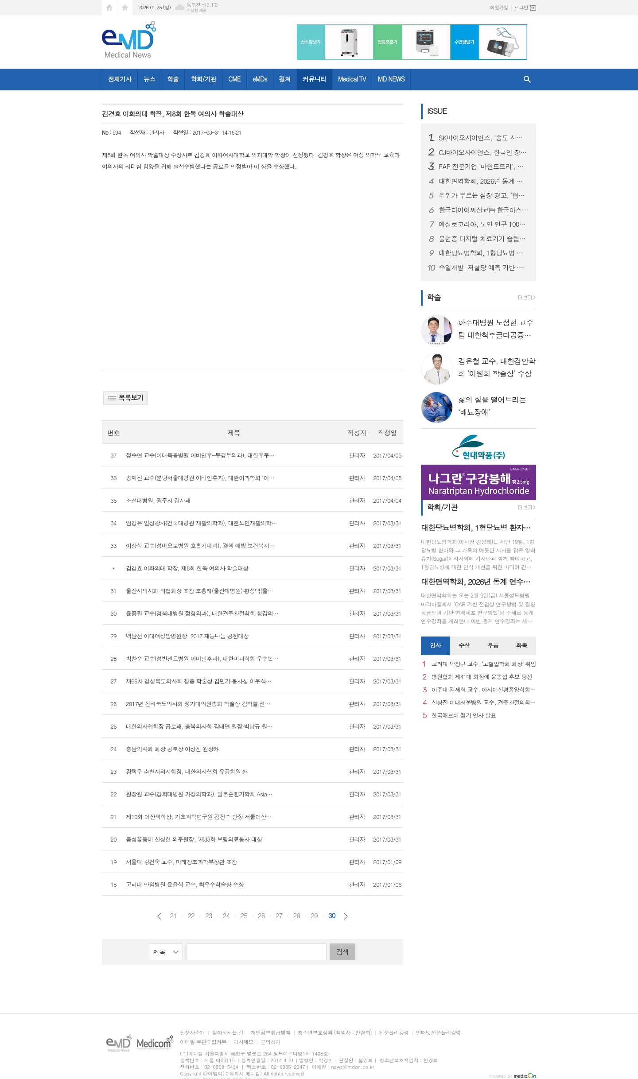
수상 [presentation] (464, 645)
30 (331, 915)
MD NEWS (391, 78)
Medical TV (352, 78)
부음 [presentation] (492, 645)
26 (261, 915)
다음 (346, 916)
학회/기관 (203, 78)
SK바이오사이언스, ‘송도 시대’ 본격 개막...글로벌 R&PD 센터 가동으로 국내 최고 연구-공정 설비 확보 (484, 137)
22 (191, 915)
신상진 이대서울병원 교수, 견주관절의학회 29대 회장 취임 (484, 702)
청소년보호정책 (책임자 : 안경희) (335, 1032)
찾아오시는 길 (227, 1032)
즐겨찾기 (124, 8)
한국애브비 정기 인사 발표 (464, 715)
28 (296, 915)
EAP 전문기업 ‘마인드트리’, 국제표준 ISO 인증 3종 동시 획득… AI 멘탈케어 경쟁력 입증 (484, 166)
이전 (159, 916)
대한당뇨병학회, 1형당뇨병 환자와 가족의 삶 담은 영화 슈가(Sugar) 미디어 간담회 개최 (484, 252)
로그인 (521, 7)
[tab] (435, 646)
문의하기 (270, 1042)
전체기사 (120, 78)
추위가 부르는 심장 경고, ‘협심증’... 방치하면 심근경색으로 (484, 195)
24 (226, 915)
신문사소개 (192, 1032)
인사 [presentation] (435, 645)
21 (173, 915)
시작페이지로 (109, 8)
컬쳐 (285, 78)
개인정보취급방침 (270, 1032)
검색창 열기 (527, 79)
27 (279, 915)
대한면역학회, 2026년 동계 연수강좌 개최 (484, 181)
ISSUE (437, 110)
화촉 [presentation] (521, 645)
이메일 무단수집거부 (203, 1042)
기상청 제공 (196, 10)
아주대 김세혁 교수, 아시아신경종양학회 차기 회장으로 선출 (484, 690)
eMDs (260, 78)
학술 (173, 78)
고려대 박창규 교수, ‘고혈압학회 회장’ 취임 (484, 664)
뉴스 (149, 78)
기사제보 (243, 1042)
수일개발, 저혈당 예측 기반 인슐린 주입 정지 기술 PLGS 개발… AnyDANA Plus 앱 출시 (484, 267)
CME (234, 78)
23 (208, 915)
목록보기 (125, 397)
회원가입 (499, 7)
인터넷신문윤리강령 (438, 1032)
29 (314, 915)
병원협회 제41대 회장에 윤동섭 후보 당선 (482, 677)
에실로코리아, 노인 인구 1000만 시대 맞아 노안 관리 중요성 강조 (484, 224)
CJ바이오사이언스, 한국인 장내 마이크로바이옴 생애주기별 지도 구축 (484, 152)
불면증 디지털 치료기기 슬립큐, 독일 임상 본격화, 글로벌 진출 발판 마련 (484, 238)
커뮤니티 (314, 78)
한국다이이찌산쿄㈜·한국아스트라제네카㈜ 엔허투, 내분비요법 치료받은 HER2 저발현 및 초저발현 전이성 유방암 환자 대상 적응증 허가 (484, 210)
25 (243, 915)
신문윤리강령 (394, 1032)
